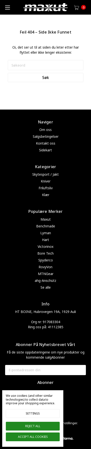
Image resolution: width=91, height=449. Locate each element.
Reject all (32, 426)
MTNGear (45, 273)
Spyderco (45, 260)
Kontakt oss (45, 143)
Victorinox (45, 246)
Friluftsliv (46, 188)
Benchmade (45, 226)
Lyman (45, 233)
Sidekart (45, 150)
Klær (45, 194)
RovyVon (45, 267)
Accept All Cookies (33, 437)
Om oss (45, 129)
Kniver (45, 181)
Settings (33, 413)
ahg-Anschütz (45, 280)
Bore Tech (45, 253)
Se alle (46, 287)
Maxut (46, 219)
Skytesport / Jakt (45, 174)
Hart (45, 239)
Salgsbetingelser (45, 136)
